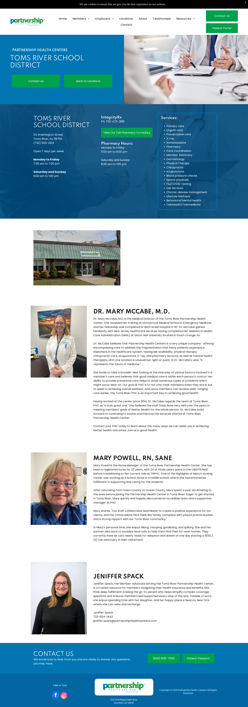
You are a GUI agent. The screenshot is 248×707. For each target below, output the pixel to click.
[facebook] (55, 695)
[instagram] (64, 695)
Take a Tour (60, 685)
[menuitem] (63, 19)
